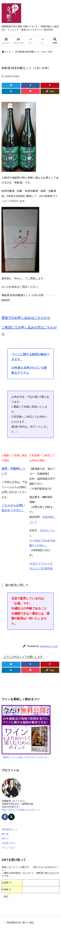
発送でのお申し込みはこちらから (25, 318)
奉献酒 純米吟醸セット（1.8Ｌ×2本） (36, 51)
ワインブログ (8, 847)
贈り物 (5, 834)
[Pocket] (30, 91)
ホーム (8, 51)
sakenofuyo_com (49, 646)
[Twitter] (11, 85)
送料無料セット (10, 829)
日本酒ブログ (8, 843)
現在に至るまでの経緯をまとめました (21, 809)
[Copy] (50, 91)
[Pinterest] (50, 85)
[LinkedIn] (11, 91)
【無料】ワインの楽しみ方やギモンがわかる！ (25, 757)
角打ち (5, 838)
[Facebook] (30, 85)
